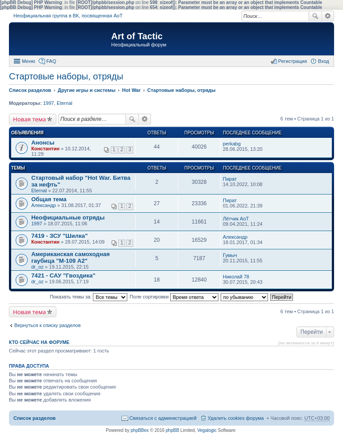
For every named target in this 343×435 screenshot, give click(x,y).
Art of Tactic (137, 36)
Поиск (315, 16)
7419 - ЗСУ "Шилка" (59, 235)
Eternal (64, 103)
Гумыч (230, 255)
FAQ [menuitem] (51, 61)
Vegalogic (207, 430)
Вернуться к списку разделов (47, 325)
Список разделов (34, 418)
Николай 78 (236, 276)
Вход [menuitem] (323, 61)
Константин (45, 148)
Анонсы (42, 142)
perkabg (232, 143)
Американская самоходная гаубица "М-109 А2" (70, 257)
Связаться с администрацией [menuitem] (163, 418)
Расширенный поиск (328, 16)
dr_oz (37, 266)
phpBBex (140, 430)
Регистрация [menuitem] (292, 61)
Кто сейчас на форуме (39, 342)
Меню (28, 61)
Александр (43, 205)
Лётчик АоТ (236, 218)
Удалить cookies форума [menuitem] (236, 418)
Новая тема (29, 119)
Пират (230, 179)
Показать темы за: (89, 296)
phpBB (172, 430)
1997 (48, 103)
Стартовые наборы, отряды (66, 76)
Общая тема (49, 199)
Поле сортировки (174, 296)
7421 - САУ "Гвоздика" (63, 275)
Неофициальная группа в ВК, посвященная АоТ (67, 15)
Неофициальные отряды (68, 217)
